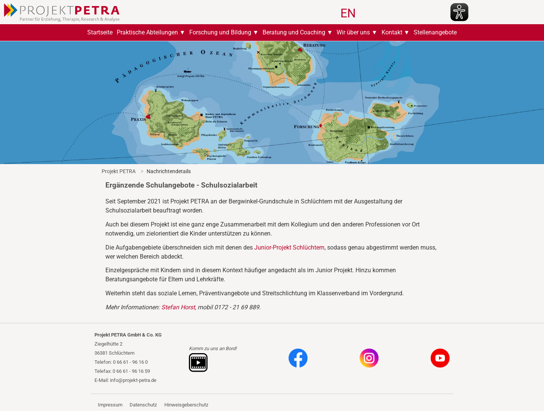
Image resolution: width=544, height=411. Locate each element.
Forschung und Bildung (220, 32)
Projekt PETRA (119, 171)
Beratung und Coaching (294, 32)
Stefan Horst (178, 307)
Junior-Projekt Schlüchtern (289, 247)
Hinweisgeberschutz (186, 405)
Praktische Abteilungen (147, 32)
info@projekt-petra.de (133, 380)
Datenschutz (143, 405)
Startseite (100, 32)
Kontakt (392, 32)
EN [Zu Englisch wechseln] (348, 13)
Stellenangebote (435, 32)
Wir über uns (353, 32)
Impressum (110, 405)
